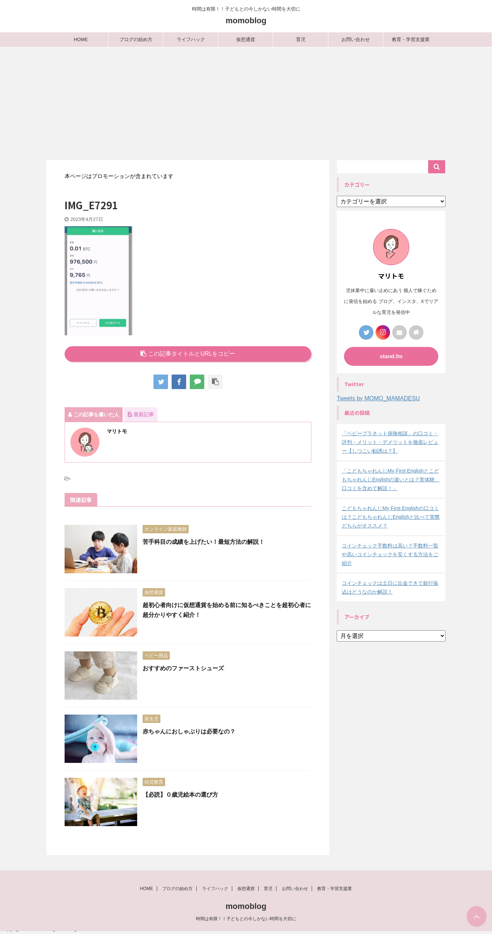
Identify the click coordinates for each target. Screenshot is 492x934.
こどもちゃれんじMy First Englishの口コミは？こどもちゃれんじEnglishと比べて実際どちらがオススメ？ (391, 517)
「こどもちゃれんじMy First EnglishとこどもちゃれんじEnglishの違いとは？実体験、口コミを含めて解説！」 (391, 479)
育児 (301, 39)
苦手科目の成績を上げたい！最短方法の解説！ (204, 542)
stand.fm (391, 356)
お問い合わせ (355, 39)
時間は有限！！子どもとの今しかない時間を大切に (246, 921)
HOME (81, 39)
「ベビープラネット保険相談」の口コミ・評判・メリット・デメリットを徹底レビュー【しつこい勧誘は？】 (390, 442)
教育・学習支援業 (411, 39)
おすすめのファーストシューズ (183, 668)
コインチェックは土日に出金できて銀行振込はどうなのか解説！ (390, 587)
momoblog (246, 20)
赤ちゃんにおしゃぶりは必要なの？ (189, 731)
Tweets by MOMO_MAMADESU (378, 398)
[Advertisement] (246, 102)
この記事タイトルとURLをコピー (187, 354)
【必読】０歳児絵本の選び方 (180, 795)
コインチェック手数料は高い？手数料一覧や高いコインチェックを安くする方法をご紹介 (390, 554)
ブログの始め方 (135, 39)
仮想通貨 (245, 39)
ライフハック (191, 39)
